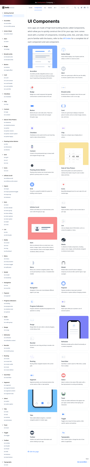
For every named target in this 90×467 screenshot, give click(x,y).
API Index (67, 38)
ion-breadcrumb (8, 57)
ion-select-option (8, 404)
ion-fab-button (8, 147)
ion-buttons (7, 454)
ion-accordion (7, 23)
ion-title (6, 451)
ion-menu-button (8, 261)
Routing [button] (6, 356)
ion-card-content (8, 80)
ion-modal (6, 275)
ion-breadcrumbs (8, 59)
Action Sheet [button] (8, 31)
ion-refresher (7, 337)
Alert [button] (5, 39)
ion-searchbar (7, 377)
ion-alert (6, 41)
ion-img (6, 248)
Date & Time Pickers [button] (10, 119)
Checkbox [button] (7, 94)
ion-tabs (6, 411)
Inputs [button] (6, 186)
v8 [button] (54, 7)
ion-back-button (8, 457)
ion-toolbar (7, 443)
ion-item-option (8, 219)
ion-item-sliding (8, 213)
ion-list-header (8, 235)
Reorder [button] (6, 345)
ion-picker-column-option (10, 133)
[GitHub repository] (87, 7)
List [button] (5, 229)
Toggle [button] (6, 432)
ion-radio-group (8, 322)
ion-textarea (7, 197)
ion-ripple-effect (8, 70)
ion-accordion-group (9, 26)
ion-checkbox (7, 96)
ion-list (6, 232)
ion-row (6, 163)
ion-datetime (7, 122)
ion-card (6, 78)
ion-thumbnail (8, 251)
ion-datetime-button (9, 125)
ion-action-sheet (8, 34)
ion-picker (6, 128)
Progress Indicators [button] (10, 301)
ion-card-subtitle (8, 86)
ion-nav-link (7, 288)
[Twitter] (81, 7)
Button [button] (6, 64)
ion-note (6, 224)
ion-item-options (8, 216)
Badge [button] (6, 46)
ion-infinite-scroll (8, 178)
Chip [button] (5, 101)
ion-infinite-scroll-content (10, 181)
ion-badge (6, 49)
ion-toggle (6, 435)
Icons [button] (5, 168)
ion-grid (6, 157)
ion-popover (7, 296)
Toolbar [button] (6, 440)
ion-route (6, 367)
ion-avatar (6, 242)
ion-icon (6, 170)
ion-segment (7, 385)
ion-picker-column (9, 131)
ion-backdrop (7, 277)
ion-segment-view (9, 393)
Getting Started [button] (9, 13)
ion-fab (6, 144)
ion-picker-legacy (8, 136)
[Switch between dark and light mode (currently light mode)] (78, 7)
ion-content (7, 115)
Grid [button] (5, 154)
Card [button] (5, 75)
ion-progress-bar (8, 306)
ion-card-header (8, 83)
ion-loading (7, 303)
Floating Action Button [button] (11, 141)
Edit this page (33, 451)
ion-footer (6, 449)
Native (50, 7)
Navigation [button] (7, 282)
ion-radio (6, 319)
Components (38, 7)
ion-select (6, 401)
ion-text (6, 465)
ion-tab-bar (7, 417)
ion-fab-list (7, 150)
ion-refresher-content (9, 340)
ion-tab (6, 414)
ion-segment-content (9, 391)
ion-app (6, 112)
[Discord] (84, 7)
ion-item (6, 205)
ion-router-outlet (8, 364)
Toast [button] (5, 425)
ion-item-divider (8, 207)
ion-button (7, 67)
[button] (75, 7)
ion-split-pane (7, 267)
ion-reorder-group (9, 351)
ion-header (7, 446)
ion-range (6, 330)
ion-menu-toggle (8, 264)
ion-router (6, 358)
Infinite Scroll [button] (8, 175)
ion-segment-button (9, 388)
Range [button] (6, 327)
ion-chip (6, 104)
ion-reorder (7, 348)
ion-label (6, 222)
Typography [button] (7, 462)
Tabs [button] (5, 409)
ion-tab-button (8, 420)
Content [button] (6, 109)
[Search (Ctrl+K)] (64, 7)
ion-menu (6, 259)
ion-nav (6, 285)
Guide (30, 7)
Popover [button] (6, 293)
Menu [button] (6, 256)
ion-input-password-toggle (11, 191)
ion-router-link (8, 361)
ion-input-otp (7, 194)
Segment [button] (7, 382)
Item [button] (5, 202)
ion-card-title (7, 89)
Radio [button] (6, 317)
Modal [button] (6, 272)
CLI (45, 7)
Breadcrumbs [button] (8, 54)
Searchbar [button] (7, 375)
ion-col (6, 160)
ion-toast (6, 428)
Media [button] (6, 240)
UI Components (8, 16)
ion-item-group (8, 210)
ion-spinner (7, 312)
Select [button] (6, 398)
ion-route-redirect (8, 370)
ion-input (6, 189)
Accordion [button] (7, 20)
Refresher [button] (7, 335)
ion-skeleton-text (8, 309)
